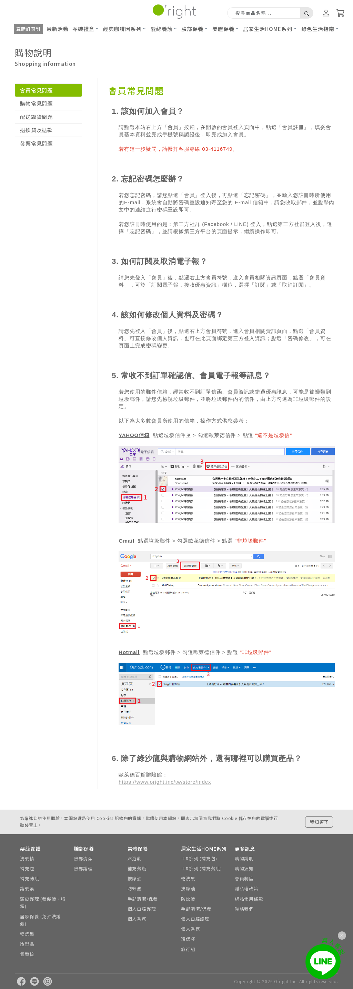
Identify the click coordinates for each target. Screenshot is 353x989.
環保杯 (188, 939)
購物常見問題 (36, 103)
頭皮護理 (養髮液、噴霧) (43, 903)
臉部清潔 (83, 858)
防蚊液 (135, 888)
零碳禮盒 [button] (83, 28)
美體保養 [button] (223, 28)
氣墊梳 (27, 954)
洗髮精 (27, 858)
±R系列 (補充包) (199, 858)
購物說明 (244, 858)
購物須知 (244, 868)
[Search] (264, 13)
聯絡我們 (244, 909)
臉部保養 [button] (192, 28)
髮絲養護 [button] (162, 28)
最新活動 (58, 28)
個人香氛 (137, 919)
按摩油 (135, 878)
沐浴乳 (135, 858)
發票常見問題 (36, 143)
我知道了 (319, 821)
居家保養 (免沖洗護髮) (40, 920)
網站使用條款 (249, 899)
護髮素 (27, 888)
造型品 (27, 944)
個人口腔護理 (142, 909)
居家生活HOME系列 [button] (267, 28)
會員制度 (244, 878)
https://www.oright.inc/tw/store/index (165, 782)
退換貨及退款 (36, 129)
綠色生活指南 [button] (317, 28)
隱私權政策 (247, 888)
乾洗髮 (27, 933)
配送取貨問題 (36, 116)
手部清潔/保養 (143, 899)
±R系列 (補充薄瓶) (201, 868)
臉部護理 (83, 868)
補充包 (27, 868)
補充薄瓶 (29, 878)
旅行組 (188, 949)
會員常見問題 (36, 90)
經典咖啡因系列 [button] (122, 28)
